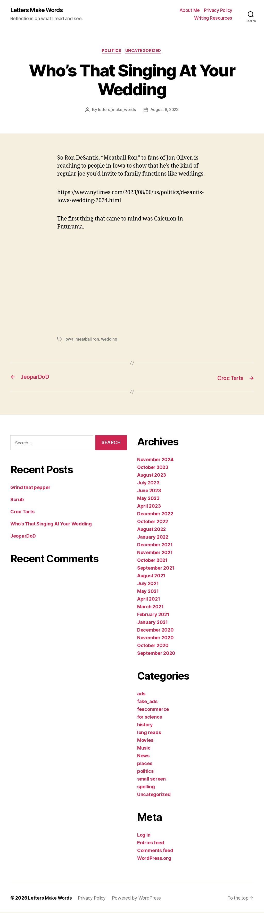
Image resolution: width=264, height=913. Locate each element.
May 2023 (148, 498)
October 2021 (152, 560)
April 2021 (148, 599)
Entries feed (150, 843)
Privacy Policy (218, 10)
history (145, 725)
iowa (68, 340)
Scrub (17, 500)
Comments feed (155, 851)
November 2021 (155, 553)
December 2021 (155, 545)
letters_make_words (116, 110)
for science (149, 717)
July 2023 (148, 483)
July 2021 (148, 584)
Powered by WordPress (139, 898)
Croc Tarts (22, 512)
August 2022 (151, 529)
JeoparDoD (23, 536)
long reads (149, 733)
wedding (110, 340)
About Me (189, 10)
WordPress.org (154, 858)
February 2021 (153, 615)
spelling (146, 787)
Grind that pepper (30, 488)
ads (141, 694)
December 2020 (155, 630)
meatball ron (87, 340)
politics (111, 51)
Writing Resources (213, 18)
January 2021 (152, 622)
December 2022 (155, 514)
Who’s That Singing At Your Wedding (51, 524)
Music (144, 748)
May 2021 (148, 591)
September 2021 (155, 568)
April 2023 (149, 506)
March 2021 (150, 607)
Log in (143, 835)
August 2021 (151, 576)
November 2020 (155, 638)
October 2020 (153, 646)
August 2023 (151, 475)
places (144, 764)
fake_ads (147, 702)
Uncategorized (144, 51)
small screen (151, 779)
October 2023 (152, 467)
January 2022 (152, 537)
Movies (145, 740)
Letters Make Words (39, 10)
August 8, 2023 (165, 110)
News (143, 756)
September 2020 (156, 653)
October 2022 (152, 522)
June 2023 (149, 491)
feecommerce (153, 709)
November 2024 (155, 460)
